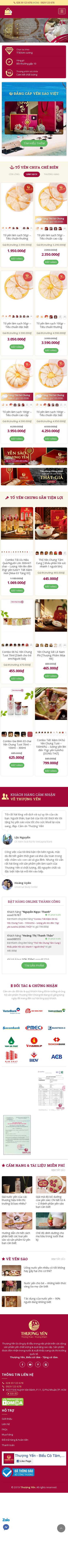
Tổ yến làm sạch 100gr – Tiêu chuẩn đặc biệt (50, 414)
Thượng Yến (34, 1331)
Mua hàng (7, 1436)
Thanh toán (8, 1447)
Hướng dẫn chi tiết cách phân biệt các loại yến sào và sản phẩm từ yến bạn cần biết (16, 1239)
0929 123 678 (47, 2)
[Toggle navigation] (61, 11)
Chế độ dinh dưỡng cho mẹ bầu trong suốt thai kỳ (50, 1237)
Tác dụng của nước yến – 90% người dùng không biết (42, 1302)
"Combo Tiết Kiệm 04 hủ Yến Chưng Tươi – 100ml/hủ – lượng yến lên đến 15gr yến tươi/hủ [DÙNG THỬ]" (33, 923)
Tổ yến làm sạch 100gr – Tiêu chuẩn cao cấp (17, 414)
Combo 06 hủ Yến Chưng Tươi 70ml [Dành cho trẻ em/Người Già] (17, 656)
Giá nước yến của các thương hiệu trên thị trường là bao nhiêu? (15, 1201)
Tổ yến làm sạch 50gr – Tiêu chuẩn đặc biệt (17, 325)
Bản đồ (12, 1395)
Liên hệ (6, 1426)
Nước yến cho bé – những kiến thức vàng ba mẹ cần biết (42, 1287)
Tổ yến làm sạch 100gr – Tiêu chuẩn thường (50, 325)
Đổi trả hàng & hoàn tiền (15, 1441)
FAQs (4, 1431)
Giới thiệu (7, 1420)
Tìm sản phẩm (34, 966)
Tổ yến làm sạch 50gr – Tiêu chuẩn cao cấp (51, 237)
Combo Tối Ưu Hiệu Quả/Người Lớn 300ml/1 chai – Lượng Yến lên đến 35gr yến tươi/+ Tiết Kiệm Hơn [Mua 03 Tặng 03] (17, 567)
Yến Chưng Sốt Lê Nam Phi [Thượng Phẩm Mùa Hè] (51, 656)
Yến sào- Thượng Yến (34, 11)
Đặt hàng (17, 259)
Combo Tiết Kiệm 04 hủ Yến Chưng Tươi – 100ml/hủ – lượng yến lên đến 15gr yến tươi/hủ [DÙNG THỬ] (51, 747)
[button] (5, 30)
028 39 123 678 (24, 2)
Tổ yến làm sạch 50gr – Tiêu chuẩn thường (17, 237)
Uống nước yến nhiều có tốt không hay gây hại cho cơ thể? (45, 1271)
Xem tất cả (58, 1170)
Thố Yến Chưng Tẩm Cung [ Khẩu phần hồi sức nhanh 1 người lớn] (51, 564)
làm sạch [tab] (31, 174)
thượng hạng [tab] (51, 174)
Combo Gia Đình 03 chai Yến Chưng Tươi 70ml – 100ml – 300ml (17, 745)
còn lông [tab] (14, 174)
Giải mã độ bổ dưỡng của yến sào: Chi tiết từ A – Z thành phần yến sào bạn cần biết (50, 1203)
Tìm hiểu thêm (34, 143)
